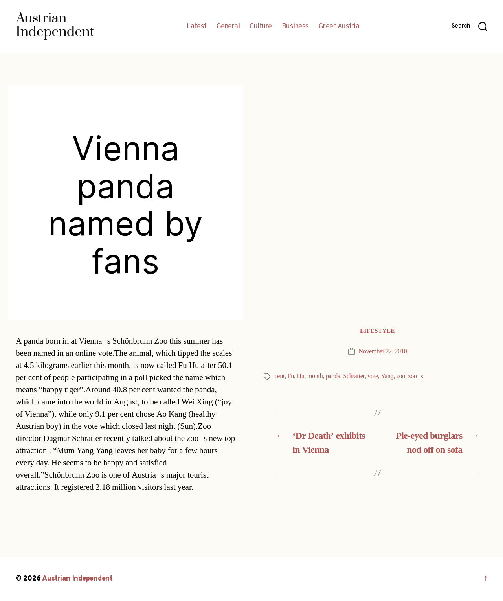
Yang (387, 376)
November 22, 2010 (383, 351)
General (228, 26)
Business (295, 26)
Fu (291, 376)
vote (372, 376)
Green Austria (339, 26)
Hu (300, 376)
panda (333, 376)
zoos (415, 376)
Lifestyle (377, 331)
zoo (401, 376)
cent (280, 376)
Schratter (354, 376)
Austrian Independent (77, 578)
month (315, 376)
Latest (197, 26)
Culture (261, 26)
